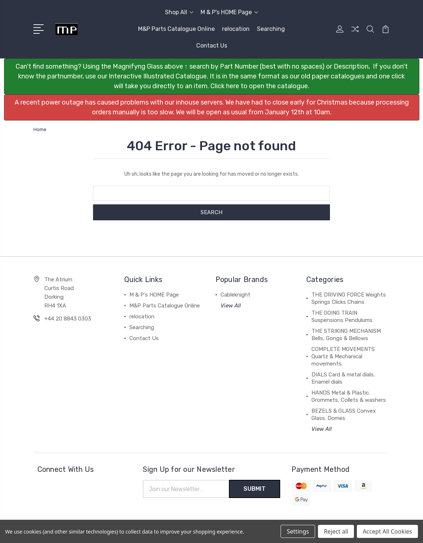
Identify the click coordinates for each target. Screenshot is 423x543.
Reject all (336, 531)
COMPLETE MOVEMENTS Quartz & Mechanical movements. (343, 356)
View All (231, 305)
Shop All (179, 12)
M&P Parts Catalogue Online (176, 28)
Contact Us (211, 45)
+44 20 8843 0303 (67, 318)
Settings (298, 531)
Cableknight (235, 294)
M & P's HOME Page (229, 12)
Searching (271, 28)
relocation (236, 28)
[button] (211, 76)
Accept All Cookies (387, 531)
